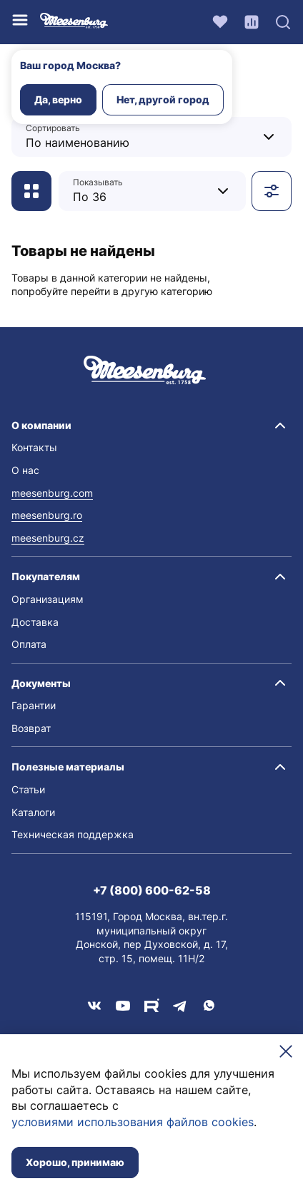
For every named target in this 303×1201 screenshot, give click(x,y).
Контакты (34, 447)
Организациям (47, 599)
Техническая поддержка (72, 834)
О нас (25, 470)
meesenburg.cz (47, 538)
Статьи (28, 789)
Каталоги (33, 812)
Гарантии (33, 705)
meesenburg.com (52, 493)
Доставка (35, 622)
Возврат (31, 728)
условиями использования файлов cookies (132, 1122)
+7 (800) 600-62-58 (152, 890)
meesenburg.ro (46, 515)
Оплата (28, 644)
